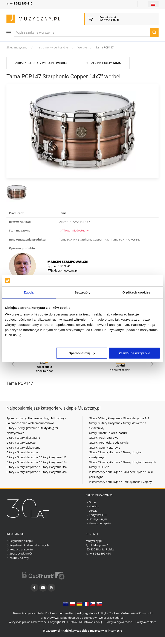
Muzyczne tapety (98, 523)
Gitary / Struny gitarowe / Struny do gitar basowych (122, 462)
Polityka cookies (146, 622)
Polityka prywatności (119, 622)
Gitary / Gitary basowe (20, 442)
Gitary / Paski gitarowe (103, 438)
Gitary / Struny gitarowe (104, 447)
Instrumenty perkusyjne (52, 47)
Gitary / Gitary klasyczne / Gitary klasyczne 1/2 (36, 457)
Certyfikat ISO (96, 515)
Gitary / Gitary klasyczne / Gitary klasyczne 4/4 (36, 472)
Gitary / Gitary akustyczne (23, 438)
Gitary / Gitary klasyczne (22, 452)
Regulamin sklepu (19, 541)
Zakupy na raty (17, 558)
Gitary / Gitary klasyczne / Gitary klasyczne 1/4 (36, 462)
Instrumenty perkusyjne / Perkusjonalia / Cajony (120, 482)
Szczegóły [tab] (82, 292)
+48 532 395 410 (98, 553)
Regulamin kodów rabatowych (27, 545)
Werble (82, 47)
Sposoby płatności (19, 553)
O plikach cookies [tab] (136, 292)
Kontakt (92, 506)
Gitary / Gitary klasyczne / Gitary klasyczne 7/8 (119, 418)
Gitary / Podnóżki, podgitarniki (108, 442)
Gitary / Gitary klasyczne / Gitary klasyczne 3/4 (36, 467)
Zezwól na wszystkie (134, 353)
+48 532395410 (59, 266)
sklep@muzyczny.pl (62, 270)
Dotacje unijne (97, 519)
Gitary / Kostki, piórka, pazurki (108, 433)
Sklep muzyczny (16, 47)
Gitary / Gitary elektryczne (23, 447)
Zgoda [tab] (29, 292)
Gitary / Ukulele (99, 467)
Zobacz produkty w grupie (41, 63)
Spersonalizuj (82, 353)
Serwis (91, 511)
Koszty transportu (19, 549)
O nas (91, 502)
